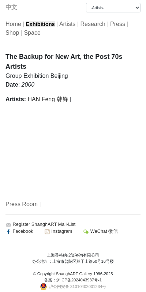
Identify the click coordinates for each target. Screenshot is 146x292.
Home (13, 24)
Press (117, 24)
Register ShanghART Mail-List (44, 224)
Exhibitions (40, 24)
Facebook (19, 231)
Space (32, 33)
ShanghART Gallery (74, 274)
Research (92, 24)
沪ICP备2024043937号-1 (79, 280)
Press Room (21, 204)
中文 (11, 7)
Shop (12, 33)
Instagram (58, 231)
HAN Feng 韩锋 (47, 99)
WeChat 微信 (100, 231)
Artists (67, 24)
